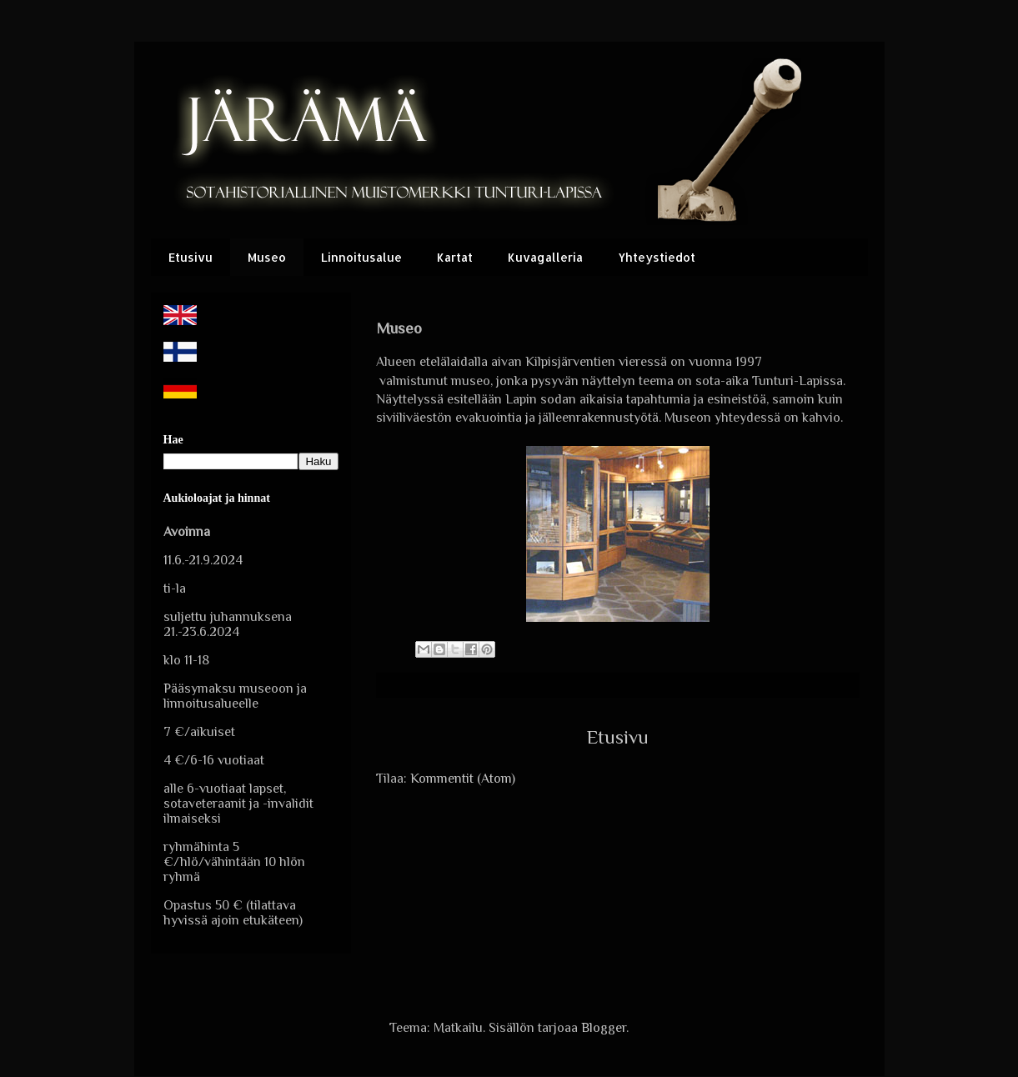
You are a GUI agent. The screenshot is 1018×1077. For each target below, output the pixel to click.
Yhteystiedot (656, 257)
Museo (267, 257)
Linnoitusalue (361, 257)
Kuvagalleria (545, 257)
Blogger (603, 1027)
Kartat (455, 257)
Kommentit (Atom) (462, 778)
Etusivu (190, 257)
